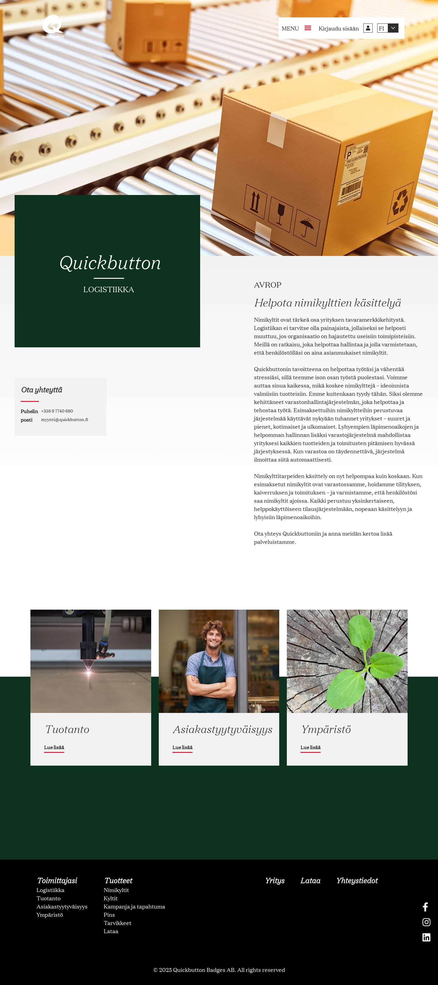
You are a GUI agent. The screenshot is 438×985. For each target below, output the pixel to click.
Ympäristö (49, 914)
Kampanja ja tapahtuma (134, 906)
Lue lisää (54, 747)
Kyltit (111, 898)
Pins (109, 914)
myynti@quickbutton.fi (64, 419)
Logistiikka (50, 890)
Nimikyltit (116, 890)
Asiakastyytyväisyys (62, 906)
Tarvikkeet (117, 923)
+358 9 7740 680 (57, 411)
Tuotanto (48, 898)
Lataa (111, 931)
